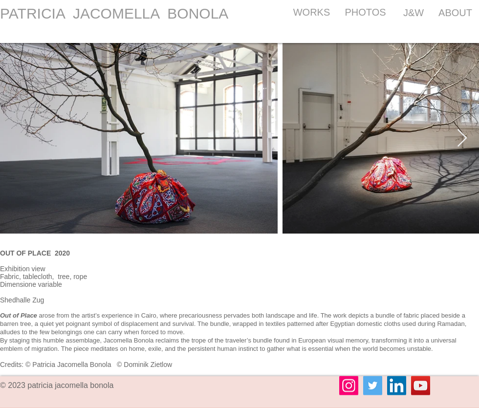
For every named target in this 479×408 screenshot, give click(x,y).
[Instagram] (348, 385)
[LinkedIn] (396, 385)
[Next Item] (462, 138)
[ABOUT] (455, 12)
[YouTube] (420, 385)
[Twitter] (372, 385)
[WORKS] (311, 12)
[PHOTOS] (365, 12)
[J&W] (413, 12)
